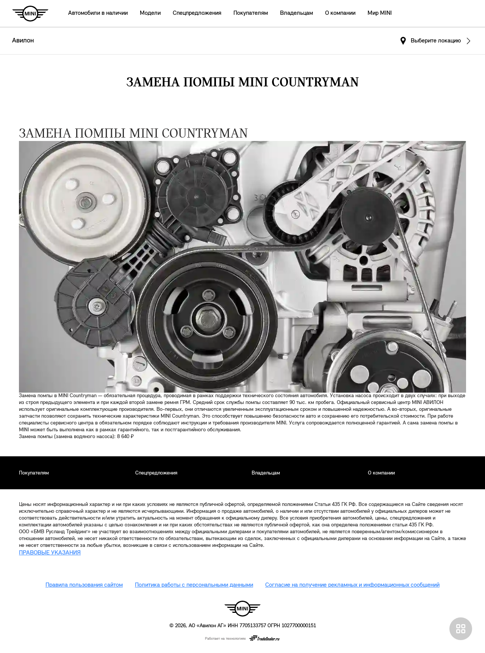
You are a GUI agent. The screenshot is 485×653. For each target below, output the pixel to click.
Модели (150, 13)
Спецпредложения (197, 13)
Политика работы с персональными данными (194, 585)
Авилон (23, 40)
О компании (340, 13)
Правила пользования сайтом (84, 585)
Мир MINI (380, 13)
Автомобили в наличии (98, 13)
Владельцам (296, 13)
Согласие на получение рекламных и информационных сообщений (352, 585)
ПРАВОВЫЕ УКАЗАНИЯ (50, 553)
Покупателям (250, 13)
